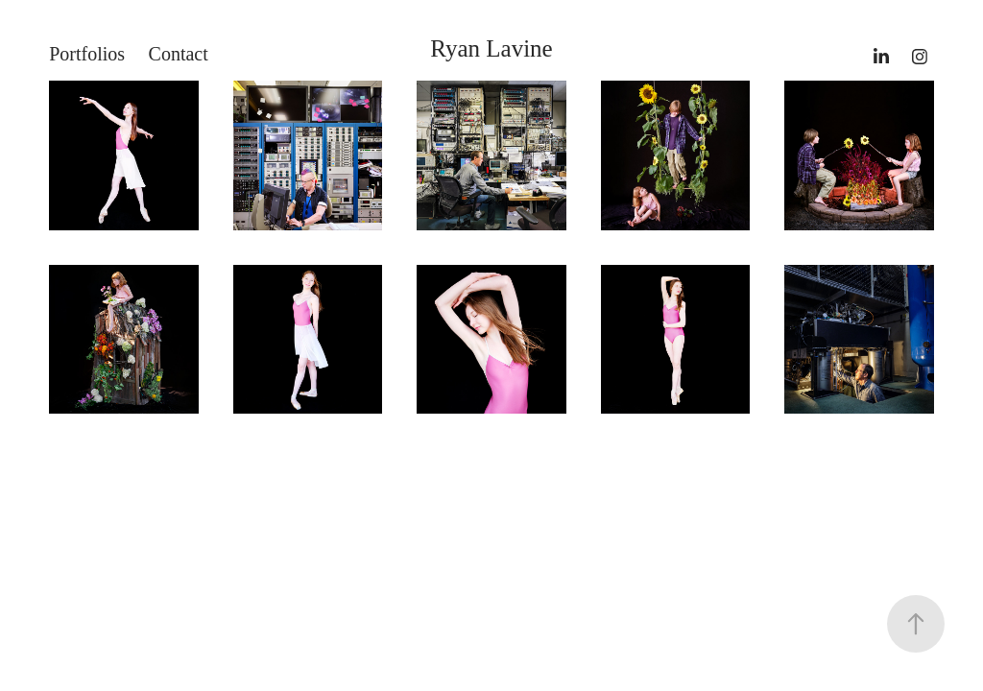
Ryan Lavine (491, 48)
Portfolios (87, 53)
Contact (178, 53)
